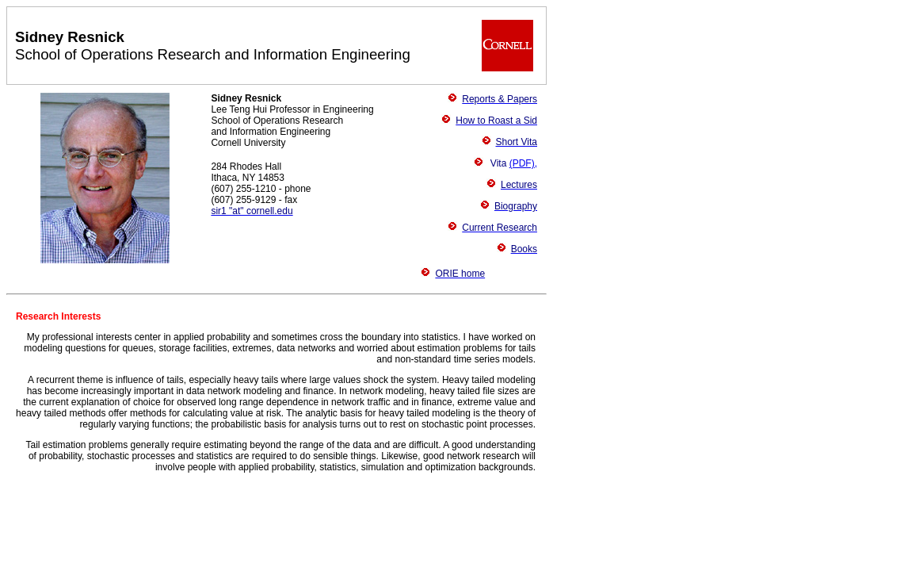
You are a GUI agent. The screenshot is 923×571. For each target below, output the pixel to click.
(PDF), (523, 163)
